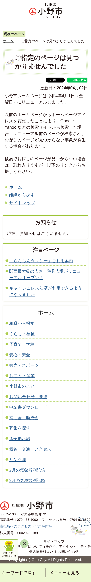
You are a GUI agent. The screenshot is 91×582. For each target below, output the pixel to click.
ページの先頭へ (80, 526)
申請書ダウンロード (28, 407)
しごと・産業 (22, 375)
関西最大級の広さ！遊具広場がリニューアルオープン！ (45, 274)
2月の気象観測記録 (27, 470)
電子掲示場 (19, 438)
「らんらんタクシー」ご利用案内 (41, 260)
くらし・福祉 (22, 333)
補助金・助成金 (23, 417)
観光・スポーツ (24, 365)
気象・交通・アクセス (30, 449)
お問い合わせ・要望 (28, 396)
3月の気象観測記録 (27, 480)
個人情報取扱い (41, 551)
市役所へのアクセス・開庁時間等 (26, 526)
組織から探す (22, 195)
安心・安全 (19, 354)
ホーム (8, 41)
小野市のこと (22, 386)
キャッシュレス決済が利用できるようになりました (45, 291)
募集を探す (19, 428)
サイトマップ (22, 202)
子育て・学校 (21, 344)
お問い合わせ (68, 551)
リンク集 (17, 459)
